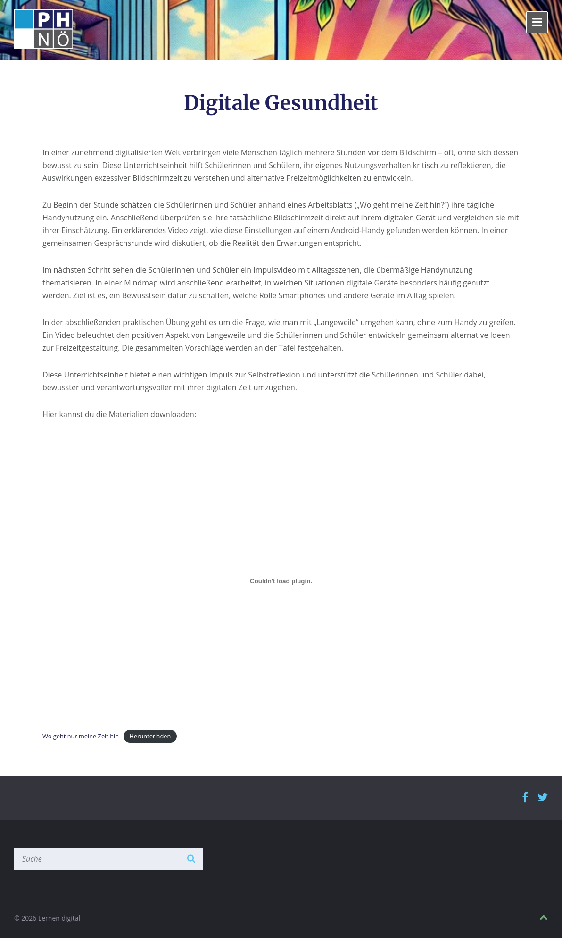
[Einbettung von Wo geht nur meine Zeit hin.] (281, 581)
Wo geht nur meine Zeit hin (80, 736)
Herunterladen (150, 736)
